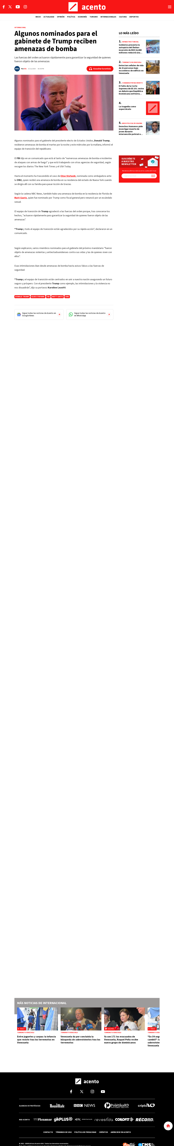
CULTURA (123, 17)
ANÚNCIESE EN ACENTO (121, 1132)
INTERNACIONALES (108, 17)
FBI (48, 296)
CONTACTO (48, 1132)
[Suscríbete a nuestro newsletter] (153, 176)
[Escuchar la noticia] (100, 68)
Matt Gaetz (57, 296)
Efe (25, 69)
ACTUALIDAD (49, 17)
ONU (67, 296)
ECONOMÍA (82, 17)
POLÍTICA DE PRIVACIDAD (85, 1132)
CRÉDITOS (103, 1132)
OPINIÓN (60, 17)
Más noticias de (41, 1003)
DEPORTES (134, 17)
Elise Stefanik (38, 296)
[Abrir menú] (169, 7)
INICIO (38, 17)
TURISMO (94, 17)
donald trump (22, 296)
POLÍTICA (71, 17)
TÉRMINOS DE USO (64, 1132)
